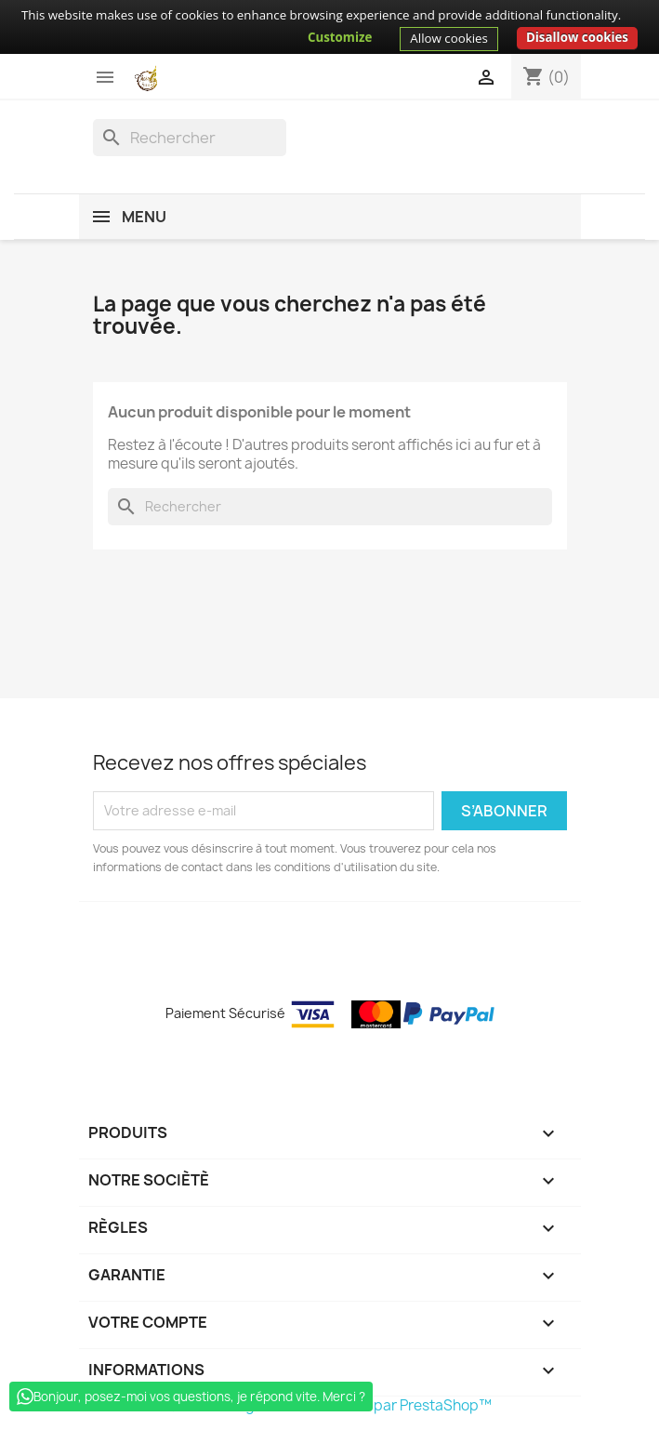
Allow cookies (449, 38)
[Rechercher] (189, 137)
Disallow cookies (577, 37)
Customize (340, 37)
